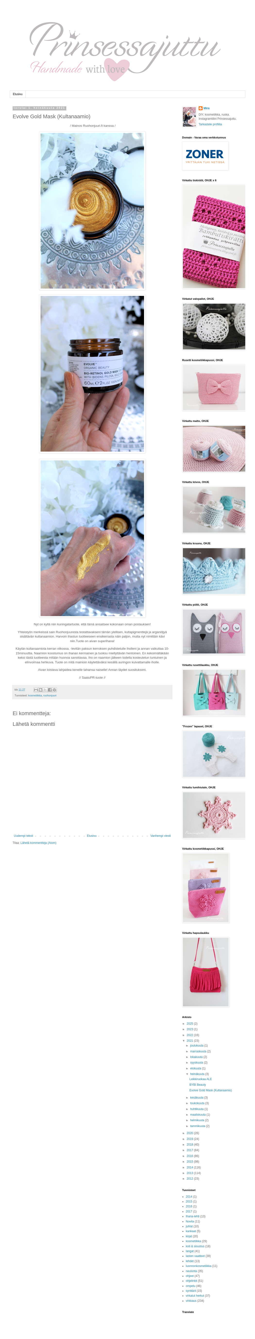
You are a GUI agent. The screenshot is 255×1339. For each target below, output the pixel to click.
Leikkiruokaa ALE (200, 1079)
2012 (190, 1178)
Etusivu (17, 94)
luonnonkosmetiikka (198, 1266)
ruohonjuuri (49, 695)
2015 (190, 1161)
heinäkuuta (197, 1074)
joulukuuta (197, 1045)
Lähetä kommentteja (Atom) (38, 843)
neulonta (191, 1271)
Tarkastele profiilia (210, 124)
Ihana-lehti (192, 1216)
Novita (190, 1221)
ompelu (190, 1286)
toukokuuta (197, 1103)
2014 (190, 1167)
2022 (190, 1035)
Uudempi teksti (23, 836)
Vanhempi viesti (160, 836)
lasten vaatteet (195, 1256)
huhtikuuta (197, 1109)
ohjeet (190, 1276)
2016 (190, 1156)
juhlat (189, 1226)
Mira (207, 108)
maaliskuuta (198, 1114)
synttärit (191, 1291)
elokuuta (196, 1068)
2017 (190, 1150)
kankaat (191, 1231)
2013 (190, 1173)
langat (190, 1251)
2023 (190, 1029)
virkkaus (191, 1301)
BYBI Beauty (197, 1084)
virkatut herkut (195, 1295)
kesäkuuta (197, 1097)
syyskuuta (197, 1062)
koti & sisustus (195, 1246)
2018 (190, 1144)
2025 (190, 1023)
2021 (190, 1040)
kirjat (189, 1236)
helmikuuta (197, 1120)
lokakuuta (197, 1057)
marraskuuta (198, 1051)
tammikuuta (198, 1126)
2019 (190, 1139)
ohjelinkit (191, 1281)
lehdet (190, 1261)
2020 (190, 1133)
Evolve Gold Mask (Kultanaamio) (210, 1090)
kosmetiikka (35, 695)
